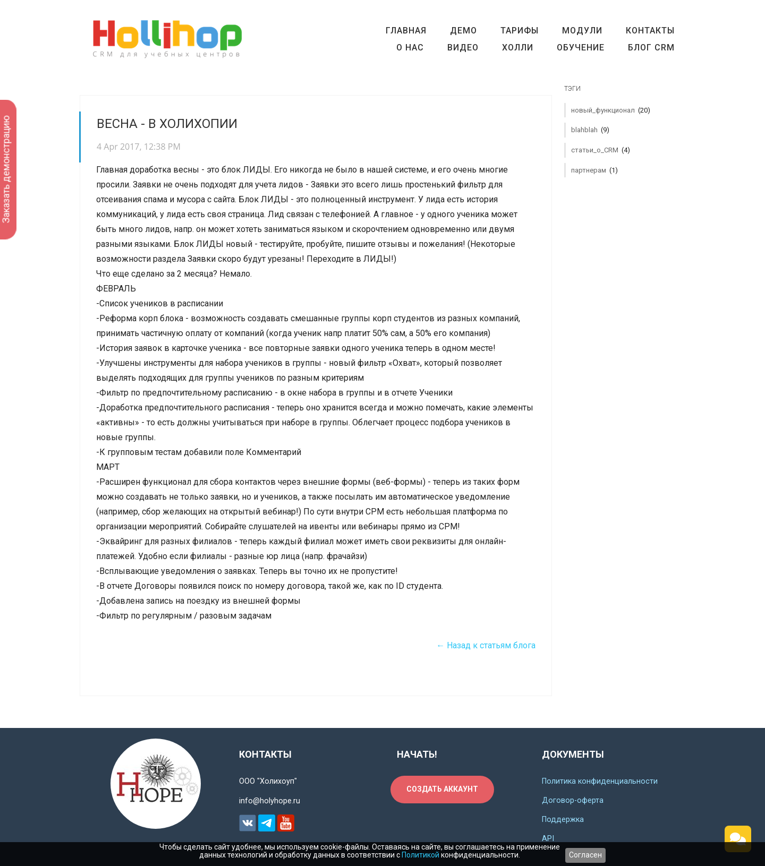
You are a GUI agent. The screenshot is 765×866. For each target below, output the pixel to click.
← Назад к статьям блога (486, 645)
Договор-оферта (573, 800)
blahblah (590, 130)
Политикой (420, 855)
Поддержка (563, 819)
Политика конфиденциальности (600, 781)
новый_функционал (610, 110)
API (548, 838)
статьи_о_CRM (600, 150)
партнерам (594, 170)
